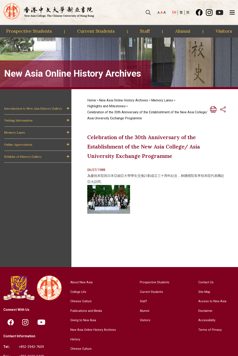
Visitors (224, 31)
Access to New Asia (212, 301)
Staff (145, 31)
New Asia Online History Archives (123, 100)
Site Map (203, 292)
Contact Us (205, 282)
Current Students (96, 31)
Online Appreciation (18, 144)
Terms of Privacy (209, 330)
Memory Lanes (14, 132)
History (73, 339)
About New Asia (80, 282)
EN (174, 12)
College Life (77, 292)
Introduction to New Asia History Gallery (33, 108)
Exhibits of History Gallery (23, 157)
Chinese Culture (79, 301)
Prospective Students (29, 31)
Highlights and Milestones (106, 106)
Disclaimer (205, 311)
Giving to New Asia (82, 320)
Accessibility (206, 320)
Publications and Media (85, 311)
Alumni (182, 31)
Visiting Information (18, 120)
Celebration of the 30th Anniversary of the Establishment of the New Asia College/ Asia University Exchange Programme (147, 115)
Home (91, 100)
